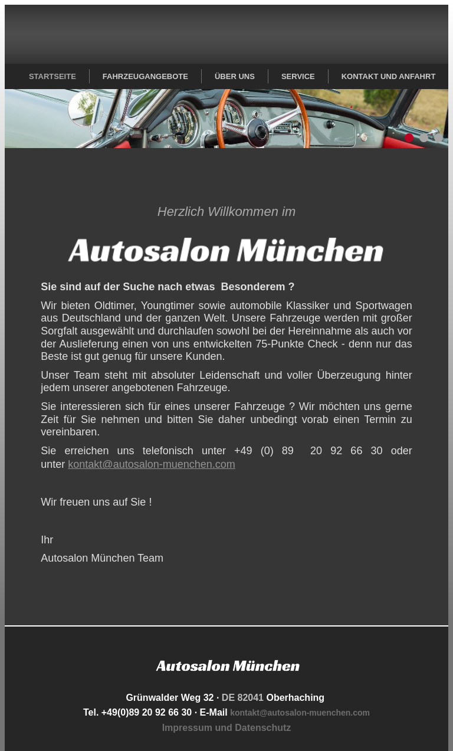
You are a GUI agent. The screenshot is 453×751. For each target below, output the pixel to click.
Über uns (235, 76)
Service (298, 76)
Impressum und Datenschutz (226, 728)
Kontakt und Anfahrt (389, 76)
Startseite (52, 76)
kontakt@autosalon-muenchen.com (151, 464)
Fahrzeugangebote (145, 76)
